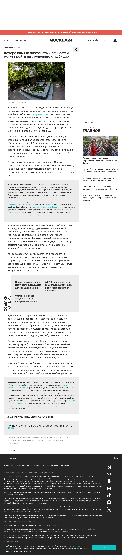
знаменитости (37, 437)
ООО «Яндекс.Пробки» (59, 531)
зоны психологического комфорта (44, 207)
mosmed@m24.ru (20, 511)
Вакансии (8, 465)
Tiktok (109, 495)
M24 (16, 458)
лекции (19, 437)
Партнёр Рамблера (11, 541)
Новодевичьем (13, 204)
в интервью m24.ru (39, 114)
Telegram (109, 466)
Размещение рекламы (58, 465)
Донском (48, 204)
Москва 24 (61, 40)
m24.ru (10, 476)
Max (109, 502)
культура (26, 437)
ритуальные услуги (50, 437)
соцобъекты (63, 437)
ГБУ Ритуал (12, 440)
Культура (27, 48)
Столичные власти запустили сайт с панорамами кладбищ (27, 298)
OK (103, 547)
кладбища (11, 437)
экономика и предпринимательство (30, 440)
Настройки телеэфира (12, 473)
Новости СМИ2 (9, 451)
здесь (11, 428)
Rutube (109, 488)
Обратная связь (24, 465)
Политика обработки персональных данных (20, 521)
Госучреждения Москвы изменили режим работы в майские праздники (61, 32)
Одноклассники (109, 481)
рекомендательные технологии (47, 525)
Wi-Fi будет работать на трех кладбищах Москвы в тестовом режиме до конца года (58, 286)
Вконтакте (109, 474)
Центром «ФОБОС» (39, 529)
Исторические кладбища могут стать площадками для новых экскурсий (28, 285)
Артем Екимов (13, 443)
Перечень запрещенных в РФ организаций (37, 473)
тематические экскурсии (54, 440)
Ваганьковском (24, 204)
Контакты (39, 465)
